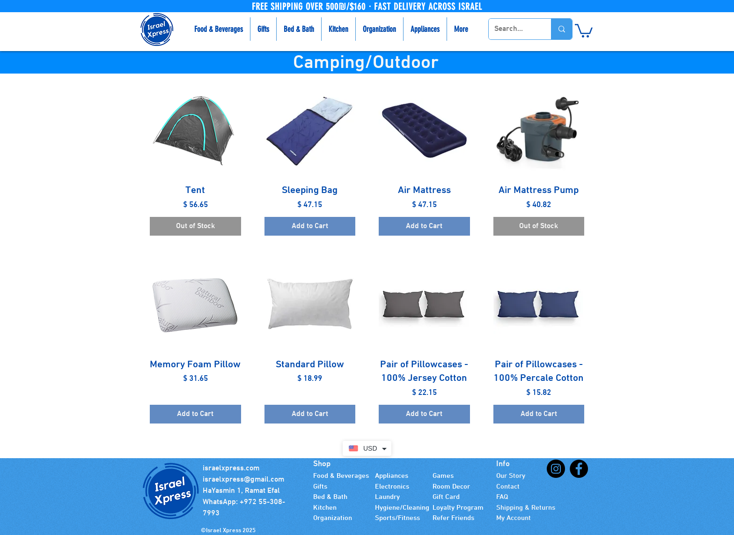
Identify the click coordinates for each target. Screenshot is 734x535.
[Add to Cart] (310, 226)
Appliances (391, 476)
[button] (584, 29)
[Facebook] (579, 469)
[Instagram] (556, 469)
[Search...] (512, 29)
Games (443, 476)
